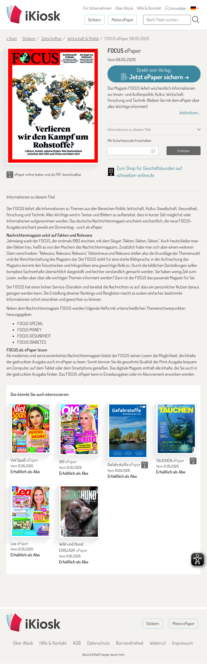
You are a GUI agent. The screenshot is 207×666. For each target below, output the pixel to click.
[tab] (154, 140)
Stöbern (94, 19)
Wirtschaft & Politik (83, 38)
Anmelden (176, 8)
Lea (19, 543)
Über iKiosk (124, 8)
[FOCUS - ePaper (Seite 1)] (52, 105)
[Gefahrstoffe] (128, 431)
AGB (77, 643)
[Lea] (31, 511)
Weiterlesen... (190, 112)
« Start (11, 38)
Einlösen (183, 150)
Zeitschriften (51, 38)
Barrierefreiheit (129, 643)
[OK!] (79, 429)
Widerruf (158, 643)
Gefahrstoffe (124, 464)
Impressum (182, 643)
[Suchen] (196, 20)
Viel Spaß (24, 460)
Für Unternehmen (97, 8)
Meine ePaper (122, 19)
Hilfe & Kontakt (149, 8)
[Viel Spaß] (31, 428)
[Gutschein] (127, 150)
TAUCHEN (170, 460)
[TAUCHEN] (176, 429)
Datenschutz (98, 643)
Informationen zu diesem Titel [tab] (129, 129)
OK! (68, 461)
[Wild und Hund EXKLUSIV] (79, 511)
